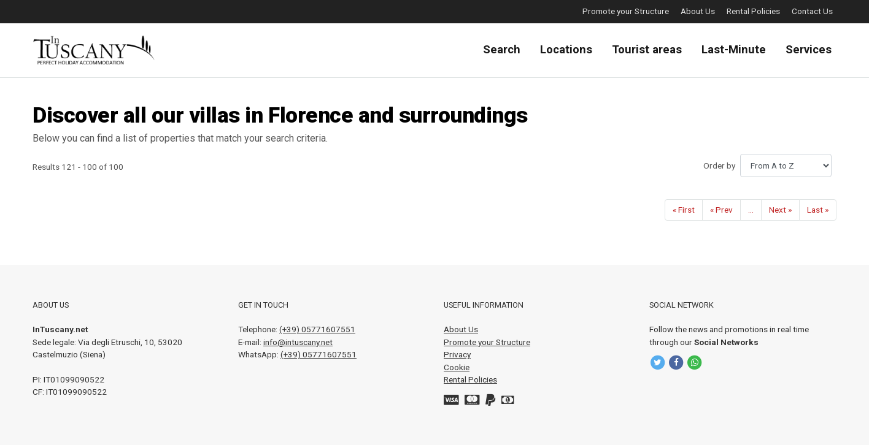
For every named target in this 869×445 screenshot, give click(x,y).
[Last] (817, 210)
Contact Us (812, 11)
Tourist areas (647, 49)
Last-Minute (733, 49)
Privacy (457, 354)
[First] (684, 210)
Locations (566, 49)
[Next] (780, 210)
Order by (719, 165)
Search (501, 49)
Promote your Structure (625, 11)
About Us (698, 11)
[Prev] (721, 210)
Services (809, 49)
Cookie (456, 367)
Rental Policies (753, 11)
